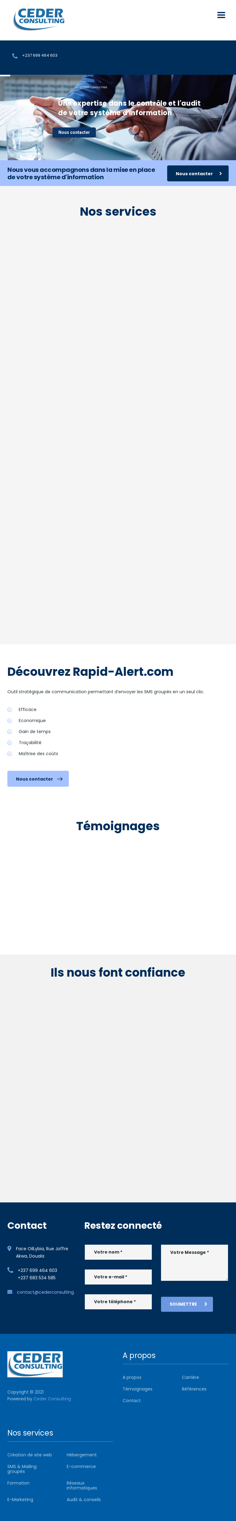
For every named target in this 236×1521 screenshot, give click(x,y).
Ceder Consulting (52, 1399)
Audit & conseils (84, 1499)
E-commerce (81, 1466)
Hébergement (82, 1454)
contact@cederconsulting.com (51, 1292)
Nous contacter (74, 132)
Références (194, 1389)
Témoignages (137, 1389)
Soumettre (188, 1304)
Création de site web (29, 1454)
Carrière (190, 1377)
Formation (18, 1483)
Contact (132, 1400)
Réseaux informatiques (82, 1485)
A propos (132, 1377)
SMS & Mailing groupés (22, 1469)
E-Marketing (20, 1499)
